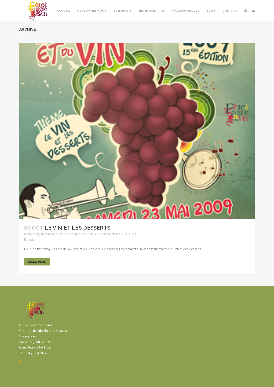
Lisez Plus (37, 261)
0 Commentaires (109, 234)
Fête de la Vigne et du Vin (76, 234)
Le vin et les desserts (77, 228)
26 (130, 234)
